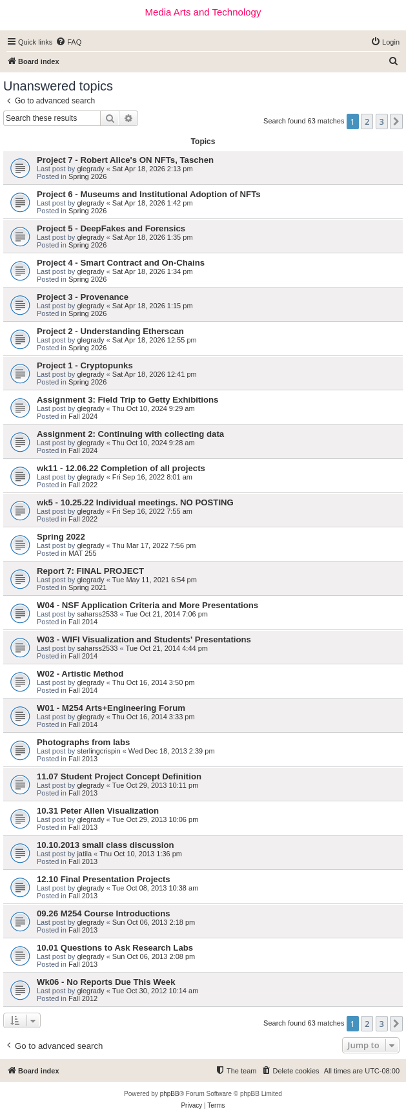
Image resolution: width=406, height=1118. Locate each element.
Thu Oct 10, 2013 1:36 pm (140, 854)
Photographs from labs (83, 742)
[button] (396, 121)
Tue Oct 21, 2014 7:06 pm (167, 614)
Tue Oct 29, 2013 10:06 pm (155, 819)
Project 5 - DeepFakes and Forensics (111, 228)
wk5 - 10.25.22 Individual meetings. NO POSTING (135, 502)
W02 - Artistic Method (80, 674)
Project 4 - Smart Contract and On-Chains (121, 263)
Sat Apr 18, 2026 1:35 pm (152, 237)
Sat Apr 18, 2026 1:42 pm (152, 203)
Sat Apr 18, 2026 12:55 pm (154, 340)
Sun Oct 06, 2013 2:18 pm (153, 922)
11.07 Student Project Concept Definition (119, 776)
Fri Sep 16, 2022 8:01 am (152, 477)
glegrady (90, 169)
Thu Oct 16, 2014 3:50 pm (153, 682)
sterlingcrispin (98, 751)
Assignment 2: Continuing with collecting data (130, 434)
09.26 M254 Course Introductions (103, 913)
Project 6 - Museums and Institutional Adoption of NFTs (149, 194)
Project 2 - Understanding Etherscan (110, 331)
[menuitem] (68, 42)
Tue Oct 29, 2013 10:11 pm (155, 785)
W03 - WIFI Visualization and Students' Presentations (144, 639)
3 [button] (382, 121)
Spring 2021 (87, 587)
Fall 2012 (82, 998)
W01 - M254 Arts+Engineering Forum (111, 708)
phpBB (169, 1093)
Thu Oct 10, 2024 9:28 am (153, 443)
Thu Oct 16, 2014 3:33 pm (153, 717)
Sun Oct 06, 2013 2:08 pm (153, 956)
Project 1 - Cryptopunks (85, 365)
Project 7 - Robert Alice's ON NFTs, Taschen (125, 160)
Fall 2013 (82, 759)
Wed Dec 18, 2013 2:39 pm (171, 751)
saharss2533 (97, 614)
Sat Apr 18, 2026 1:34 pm (152, 271)
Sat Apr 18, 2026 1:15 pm (152, 306)
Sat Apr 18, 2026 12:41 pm (154, 374)
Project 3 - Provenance (82, 297)
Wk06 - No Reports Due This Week (106, 982)
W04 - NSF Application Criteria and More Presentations (147, 605)
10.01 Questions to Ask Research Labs (115, 948)
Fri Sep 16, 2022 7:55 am (152, 511)
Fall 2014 (82, 622)
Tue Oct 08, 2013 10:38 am (155, 888)
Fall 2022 (82, 485)
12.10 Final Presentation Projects (103, 879)
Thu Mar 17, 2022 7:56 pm (154, 545)
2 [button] (367, 121)
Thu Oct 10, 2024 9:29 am (153, 408)
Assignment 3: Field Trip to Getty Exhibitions (127, 400)
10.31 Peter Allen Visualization (98, 811)
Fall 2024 (82, 416)
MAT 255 (82, 553)
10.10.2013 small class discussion (105, 845)
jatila (84, 854)
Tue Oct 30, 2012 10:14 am (155, 991)
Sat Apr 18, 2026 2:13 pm (152, 169)
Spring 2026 (87, 176)
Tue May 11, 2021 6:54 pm (154, 580)
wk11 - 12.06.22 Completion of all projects (121, 468)
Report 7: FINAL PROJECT (90, 571)
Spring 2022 (61, 537)
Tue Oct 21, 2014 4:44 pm (167, 648)
